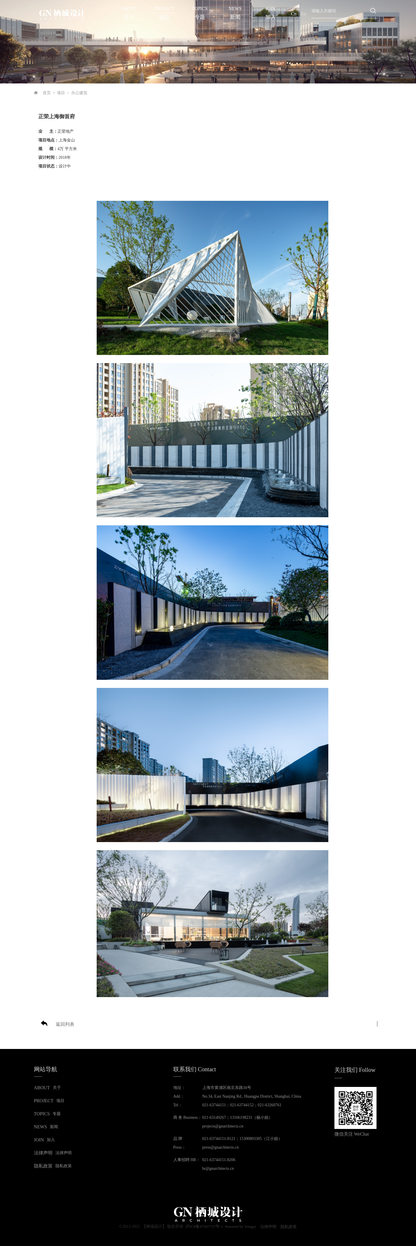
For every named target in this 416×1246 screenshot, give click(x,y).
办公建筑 (79, 93)
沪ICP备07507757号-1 (203, 1226)
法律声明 (269, 1227)
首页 (47, 93)
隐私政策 (290, 1227)
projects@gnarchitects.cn (223, 1126)
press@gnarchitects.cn (220, 1147)
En (303, 13)
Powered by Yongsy (240, 1226)
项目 (61, 93)
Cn (294, 13)
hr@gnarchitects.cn (218, 1168)
